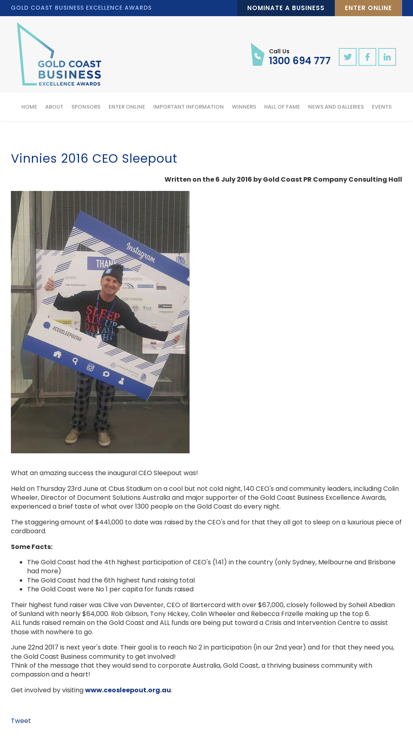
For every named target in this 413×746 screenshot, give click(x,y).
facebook (367, 57)
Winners (244, 107)
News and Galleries (336, 107)
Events (382, 107)
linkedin (387, 57)
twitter (348, 57)
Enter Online (368, 8)
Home (29, 107)
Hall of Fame (282, 107)
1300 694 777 (300, 56)
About (54, 107)
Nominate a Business (286, 8)
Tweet (21, 720)
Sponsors (85, 107)
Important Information (188, 107)
